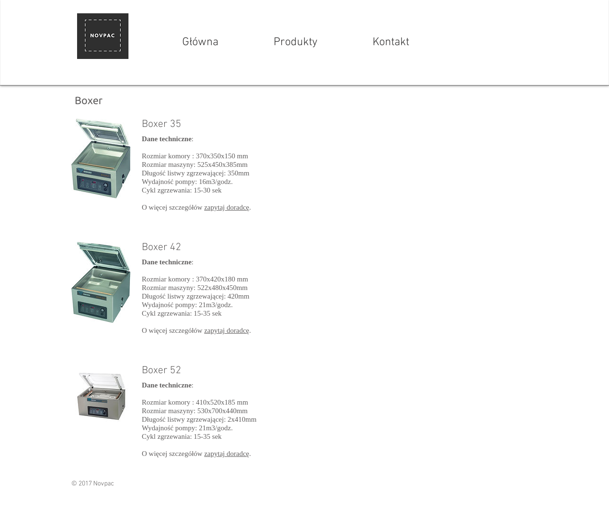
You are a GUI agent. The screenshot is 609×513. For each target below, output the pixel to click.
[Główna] (200, 42)
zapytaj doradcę (226, 207)
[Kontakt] (390, 42)
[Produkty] (295, 42)
